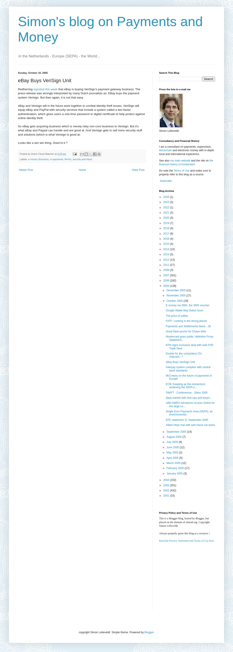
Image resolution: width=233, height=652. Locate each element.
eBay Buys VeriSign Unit (180, 362)
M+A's (68, 159)
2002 (166, 490)
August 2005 (174, 436)
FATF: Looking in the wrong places (186, 321)
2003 (166, 485)
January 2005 (174, 473)
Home (82, 170)
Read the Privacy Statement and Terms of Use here (186, 540)
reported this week (45, 89)
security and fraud (82, 159)
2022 (166, 207)
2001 (166, 495)
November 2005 (176, 295)
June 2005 (173, 447)
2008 (166, 270)
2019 (166, 223)
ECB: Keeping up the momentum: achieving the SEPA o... (186, 386)
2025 (166, 197)
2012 (166, 259)
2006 (166, 280)
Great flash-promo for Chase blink (186, 331)
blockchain (166, 150)
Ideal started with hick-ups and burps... (189, 397)
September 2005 (176, 431)
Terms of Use (182, 170)
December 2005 (176, 290)
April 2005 (172, 457)
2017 (166, 233)
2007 (166, 275)
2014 (166, 249)
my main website (180, 160)
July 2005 (172, 442)
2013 (166, 254)
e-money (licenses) (38, 159)
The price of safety (177, 315)
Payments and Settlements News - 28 (188, 326)
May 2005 (172, 452)
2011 (166, 264)
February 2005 (175, 468)
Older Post (138, 170)
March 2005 (173, 463)
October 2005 (174, 300)
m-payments (56, 159)
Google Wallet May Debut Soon (184, 310)
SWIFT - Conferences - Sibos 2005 (187, 392)
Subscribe (166, 180)
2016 (166, 238)
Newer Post (26, 170)
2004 (166, 480)
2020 (166, 217)
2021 (166, 212)
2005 (166, 285)
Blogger (149, 632)
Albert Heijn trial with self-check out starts (190, 425)
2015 (166, 243)
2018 (166, 228)
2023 (166, 202)
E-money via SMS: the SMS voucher (187, 305)
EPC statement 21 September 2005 (187, 419)
